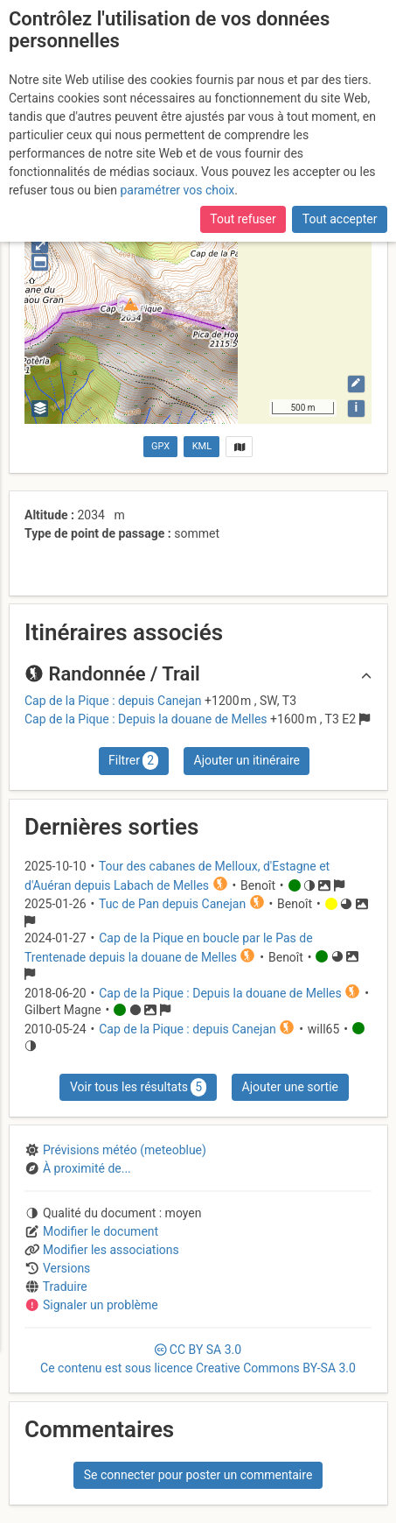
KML (202, 446)
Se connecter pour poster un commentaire (198, 1475)
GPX (160, 446)
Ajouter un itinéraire (247, 760)
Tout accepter (340, 219)
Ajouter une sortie (290, 1087)
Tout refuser (242, 219)
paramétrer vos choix (177, 190)
